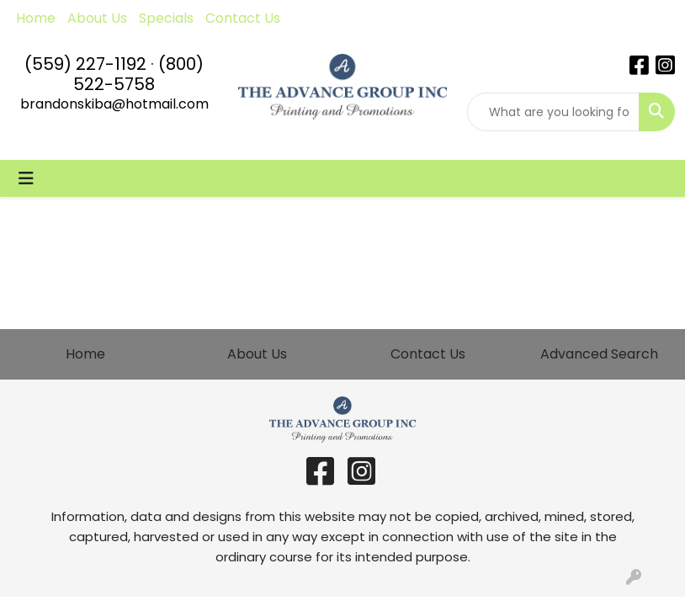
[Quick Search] (553, 112)
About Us (97, 18)
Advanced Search (599, 354)
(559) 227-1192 (85, 64)
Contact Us (242, 18)
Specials (166, 18)
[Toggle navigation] (26, 178)
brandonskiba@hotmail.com (114, 104)
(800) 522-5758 (138, 74)
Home (36, 18)
